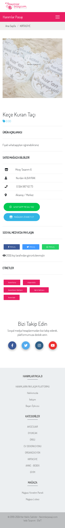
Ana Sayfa (10, 26)
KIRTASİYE (25, 26)
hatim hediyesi (39, 290)
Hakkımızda (32, 392)
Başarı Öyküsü (32, 405)
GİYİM (32, 472)
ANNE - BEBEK (33, 465)
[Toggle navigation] (57, 17)
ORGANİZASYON (32, 452)
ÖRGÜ (32, 439)
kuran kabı (11, 297)
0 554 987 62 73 (19, 186)
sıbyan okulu (31, 282)
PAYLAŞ (11, 247)
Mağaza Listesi (32, 499)
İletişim (32, 399)
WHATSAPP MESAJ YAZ (22, 206)
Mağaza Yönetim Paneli (32, 492)
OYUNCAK (32, 432)
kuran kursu (12, 282)
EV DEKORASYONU (32, 446)
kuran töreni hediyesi (15, 290)
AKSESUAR (32, 426)
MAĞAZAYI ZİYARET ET (22, 217)
